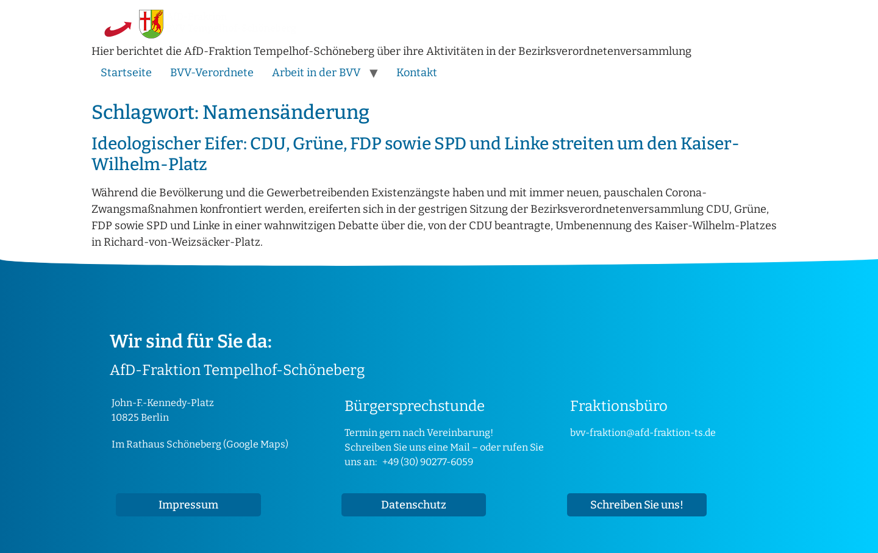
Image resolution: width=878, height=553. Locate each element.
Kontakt (416, 72)
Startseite (126, 72)
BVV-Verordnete (212, 72)
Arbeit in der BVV (316, 72)
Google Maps (255, 444)
